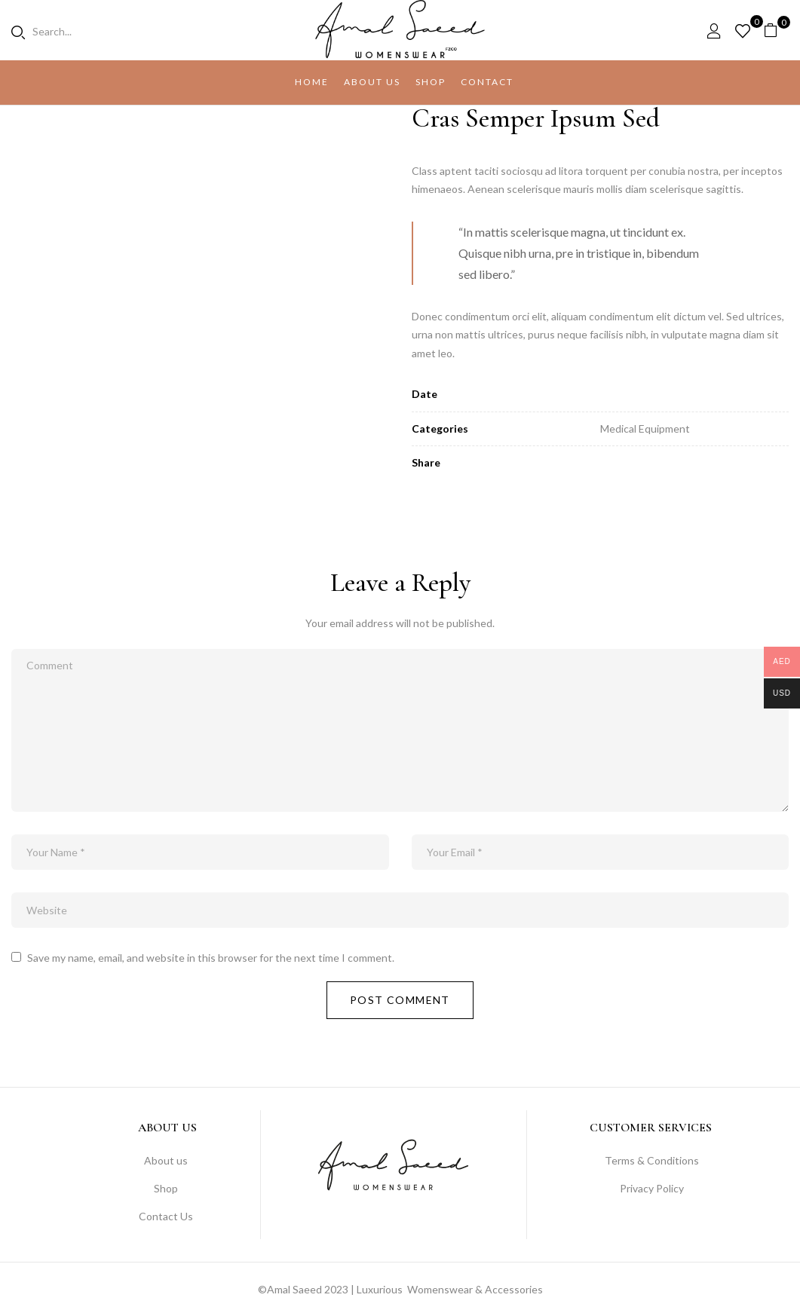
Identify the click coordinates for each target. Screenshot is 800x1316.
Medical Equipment (645, 428)
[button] (776, 30)
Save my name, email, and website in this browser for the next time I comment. (210, 957)
